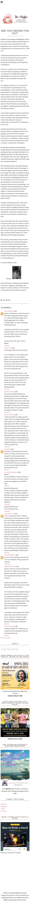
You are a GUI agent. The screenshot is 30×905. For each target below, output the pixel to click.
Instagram (4, 806)
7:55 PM (6, 486)
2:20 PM (6, 635)
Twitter (3, 809)
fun (4, 300)
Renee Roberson (9, 513)
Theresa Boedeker (9, 555)
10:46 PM (7, 511)
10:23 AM (7, 412)
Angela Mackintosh (10, 566)
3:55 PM (6, 470)
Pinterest (3, 811)
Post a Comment (6, 638)
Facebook (3, 804)
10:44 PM (7, 504)
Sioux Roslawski (9, 311)
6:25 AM (6, 553)
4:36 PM (6, 624)
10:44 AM (7, 447)
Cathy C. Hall (8, 348)
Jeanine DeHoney (9, 391)
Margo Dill (7, 449)
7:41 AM (6, 389)
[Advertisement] (15, 873)
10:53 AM (7, 564)
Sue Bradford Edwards (11, 472)
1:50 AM (6, 345)
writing (7, 300)
